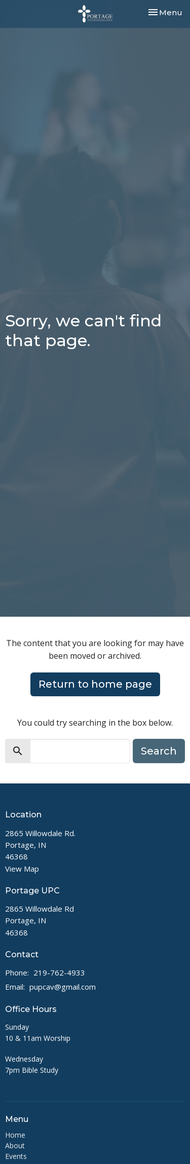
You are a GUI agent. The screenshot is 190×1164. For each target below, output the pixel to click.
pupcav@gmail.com (62, 987)
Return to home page (95, 684)
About (15, 1145)
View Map (22, 868)
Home (15, 1135)
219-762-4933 (59, 972)
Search (159, 751)
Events (16, 1156)
